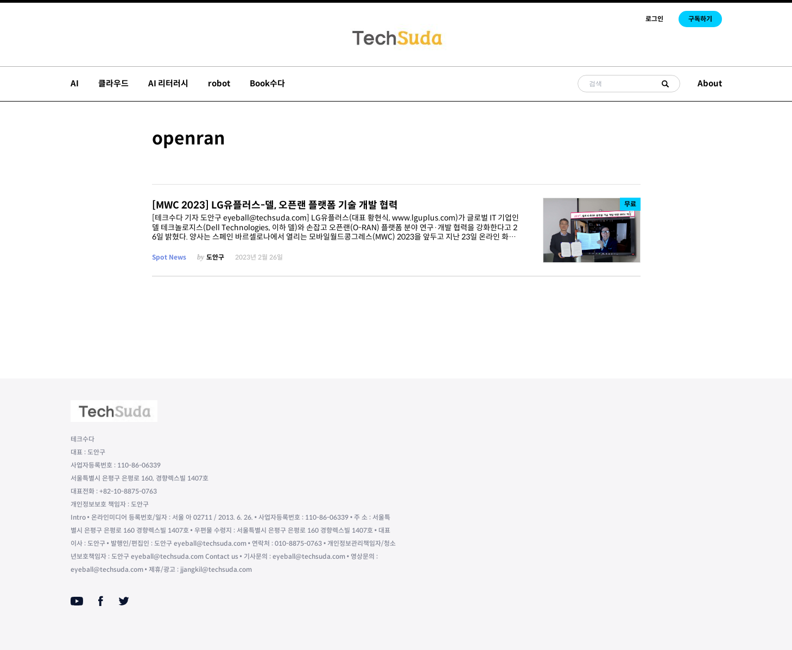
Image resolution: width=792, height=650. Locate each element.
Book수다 (267, 83)
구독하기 (700, 19)
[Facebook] (100, 601)
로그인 (654, 19)
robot (219, 83)
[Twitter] (123, 601)
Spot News (169, 257)
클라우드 (113, 83)
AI (75, 83)
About (710, 83)
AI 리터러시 (168, 83)
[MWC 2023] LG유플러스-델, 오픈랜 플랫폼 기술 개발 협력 (275, 205)
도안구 (215, 257)
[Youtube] (77, 601)
